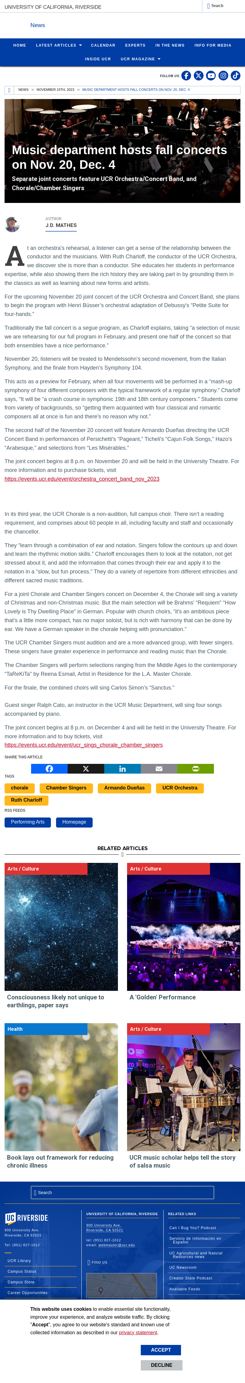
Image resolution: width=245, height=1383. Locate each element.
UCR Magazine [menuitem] (138, 59)
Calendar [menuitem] (103, 45)
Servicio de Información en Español (195, 1240)
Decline (161, 1365)
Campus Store (21, 1282)
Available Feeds (185, 1289)
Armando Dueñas (124, 787)
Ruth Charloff (26, 799)
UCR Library (19, 1260)
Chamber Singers (66, 787)
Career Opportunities (28, 1292)
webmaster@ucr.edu (116, 1244)
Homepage (74, 821)
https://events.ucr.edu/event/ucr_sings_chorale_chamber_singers (84, 745)
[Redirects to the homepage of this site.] (9, 90)
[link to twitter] (199, 75)
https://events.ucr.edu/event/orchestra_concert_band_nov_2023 (82, 479)
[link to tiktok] (235, 75)
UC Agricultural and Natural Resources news (196, 1255)
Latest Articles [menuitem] (56, 45)
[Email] (159, 768)
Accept (161, 1350)
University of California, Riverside (53, 7)
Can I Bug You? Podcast (192, 1227)
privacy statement (138, 1332)
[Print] (195, 768)
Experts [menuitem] (135, 45)
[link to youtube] (211, 75)
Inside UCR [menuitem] (98, 59)
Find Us (121, 1279)
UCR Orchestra (179, 787)
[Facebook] (49, 768)
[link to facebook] (186, 75)
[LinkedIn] (122, 768)
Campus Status (22, 1271)
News (71, 24)
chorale (19, 787)
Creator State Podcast (190, 1278)
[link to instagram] (223, 75)
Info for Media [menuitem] (213, 45)
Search (217, 5)
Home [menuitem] (19, 45)
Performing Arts (27, 821)
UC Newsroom (183, 1267)
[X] (86, 768)
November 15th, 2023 (55, 89)
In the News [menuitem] (170, 45)
